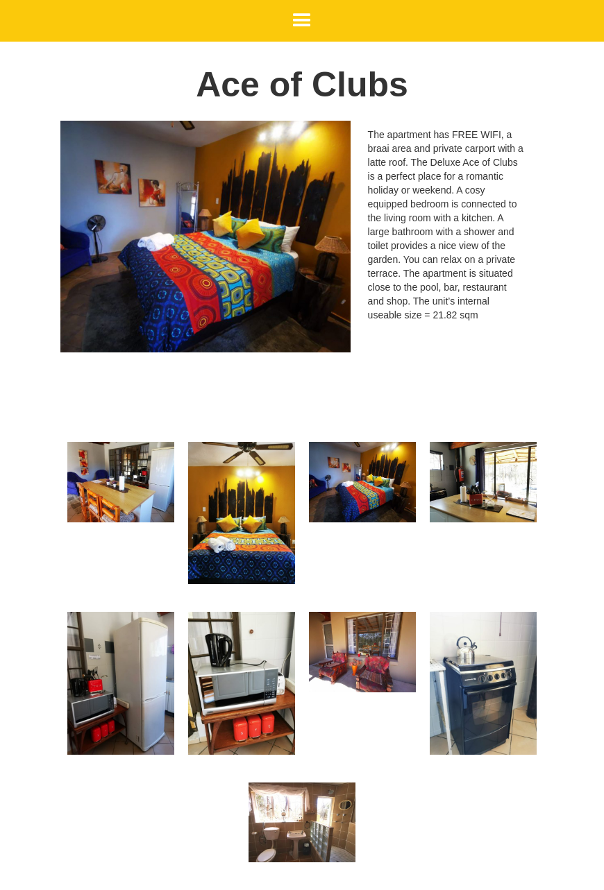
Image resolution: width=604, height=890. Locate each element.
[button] (302, 21)
